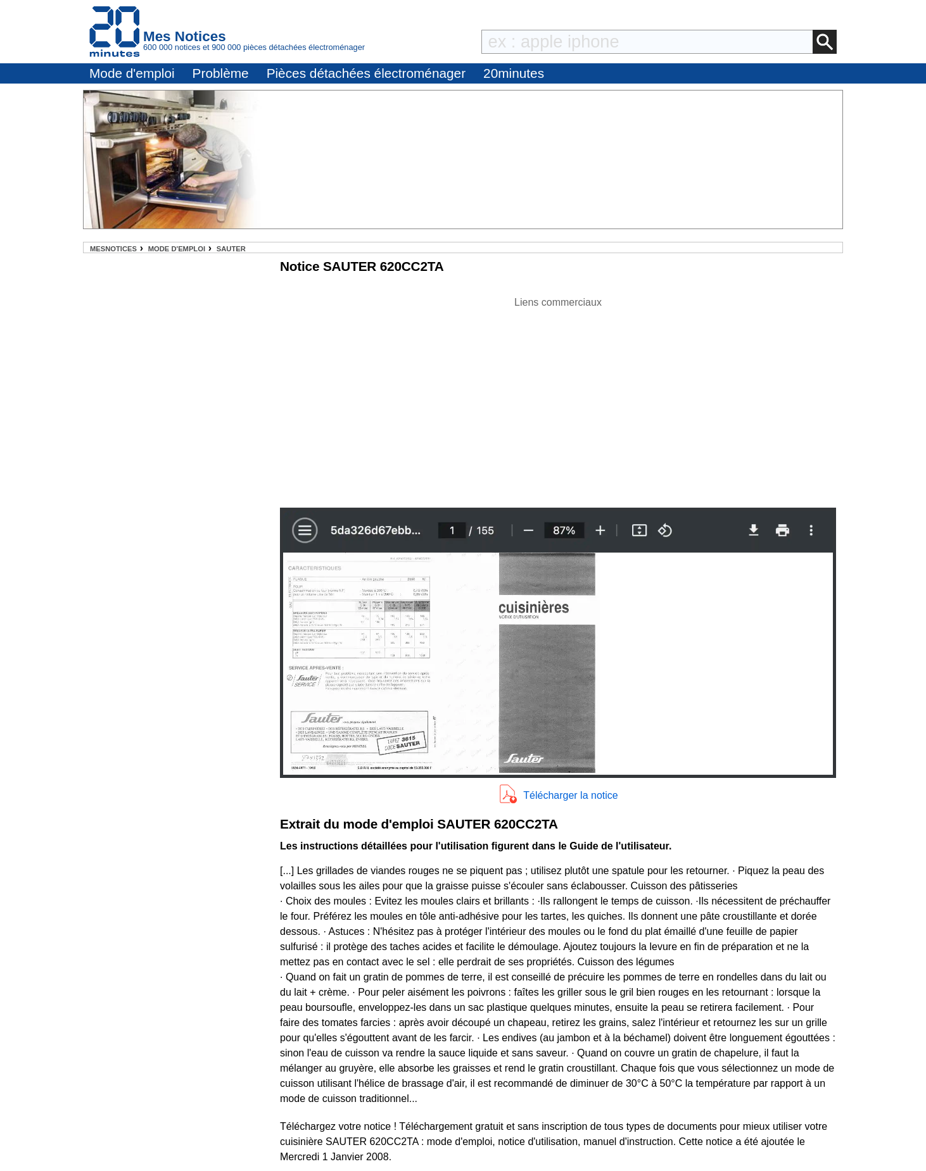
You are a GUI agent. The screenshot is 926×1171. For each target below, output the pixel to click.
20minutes (513, 73)
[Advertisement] (558, 398)
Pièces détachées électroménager (366, 73)
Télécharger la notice (570, 795)
